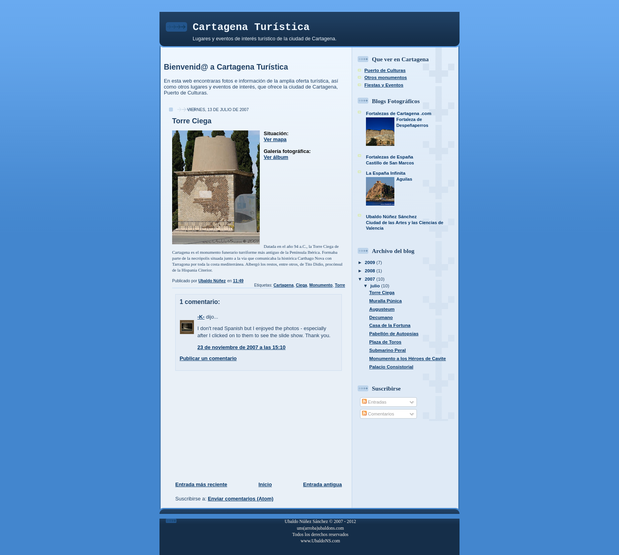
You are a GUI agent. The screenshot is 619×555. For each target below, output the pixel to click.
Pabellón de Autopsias (393, 333)
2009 (370, 262)
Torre (340, 285)
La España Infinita (385, 173)
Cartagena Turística (251, 27)
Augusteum (381, 308)
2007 (370, 278)
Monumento (321, 285)
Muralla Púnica (385, 300)
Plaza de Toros (385, 341)
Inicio (265, 484)
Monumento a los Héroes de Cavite (407, 358)
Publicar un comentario (208, 358)
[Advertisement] (223, 425)
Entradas (374, 401)
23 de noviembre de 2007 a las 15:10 (241, 347)
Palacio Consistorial (391, 366)
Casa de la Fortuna (390, 325)
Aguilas (404, 179)
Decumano (381, 317)
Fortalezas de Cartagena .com (398, 113)
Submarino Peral (387, 350)
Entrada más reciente (201, 484)
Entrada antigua (322, 484)
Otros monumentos (385, 77)
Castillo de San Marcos (390, 162)
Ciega (301, 285)
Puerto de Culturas (385, 70)
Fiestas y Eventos (383, 84)
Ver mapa (275, 139)
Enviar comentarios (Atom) (240, 499)
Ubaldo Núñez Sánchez (391, 216)
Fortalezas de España (389, 156)
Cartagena (284, 285)
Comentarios (378, 413)
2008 (370, 270)
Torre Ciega (381, 292)
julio (375, 285)
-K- (200, 317)
